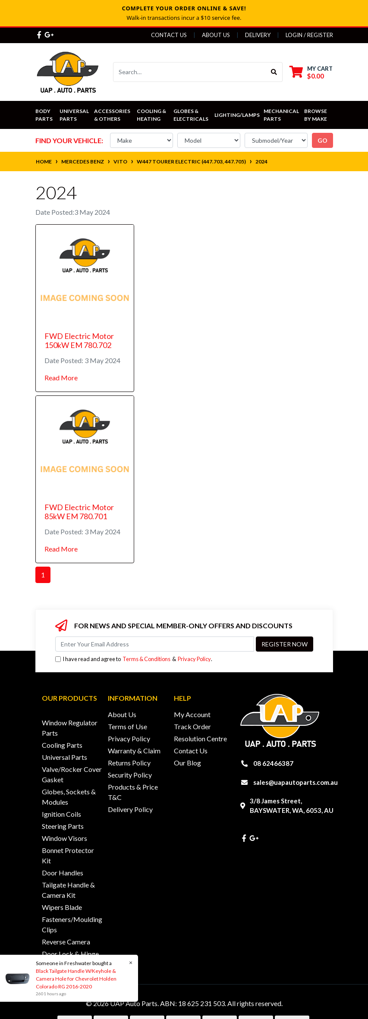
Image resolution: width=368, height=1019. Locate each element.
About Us (216, 34)
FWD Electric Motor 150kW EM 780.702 (79, 340)
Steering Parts (63, 826)
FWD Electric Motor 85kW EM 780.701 (79, 511)
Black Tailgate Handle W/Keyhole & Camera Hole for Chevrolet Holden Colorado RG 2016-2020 (75, 979)
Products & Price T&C (133, 792)
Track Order (192, 726)
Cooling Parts (62, 745)
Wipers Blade (62, 907)
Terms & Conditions (146, 658)
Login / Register (309, 34)
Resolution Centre (200, 738)
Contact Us (169, 34)
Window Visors (64, 838)
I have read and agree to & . (133, 659)
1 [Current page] (43, 575)
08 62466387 (273, 763)
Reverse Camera (66, 941)
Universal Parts (75, 115)
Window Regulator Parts (70, 727)
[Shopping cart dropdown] (311, 72)
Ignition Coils (61, 814)
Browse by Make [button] (316, 115)
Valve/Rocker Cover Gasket (72, 774)
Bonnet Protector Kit (68, 855)
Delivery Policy (130, 809)
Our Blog (187, 763)
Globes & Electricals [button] (190, 115)
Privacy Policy (194, 658)
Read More (61, 377)
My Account (192, 714)
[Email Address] (154, 644)
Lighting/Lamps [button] (237, 115)
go (322, 140)
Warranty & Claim (134, 750)
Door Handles (62, 873)
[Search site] (274, 72)
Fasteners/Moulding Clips (72, 924)
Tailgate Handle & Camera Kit (68, 890)
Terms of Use (127, 726)
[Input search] (189, 72)
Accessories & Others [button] (112, 115)
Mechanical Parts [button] (282, 115)
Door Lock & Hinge (70, 954)
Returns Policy (129, 763)
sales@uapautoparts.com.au (295, 782)
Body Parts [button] (44, 115)
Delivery (257, 34)
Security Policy (130, 775)
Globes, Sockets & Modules (69, 796)
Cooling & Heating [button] (152, 115)
